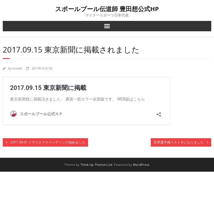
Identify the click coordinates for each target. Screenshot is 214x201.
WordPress (141, 164)
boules (17, 68)
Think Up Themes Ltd (96, 164)
